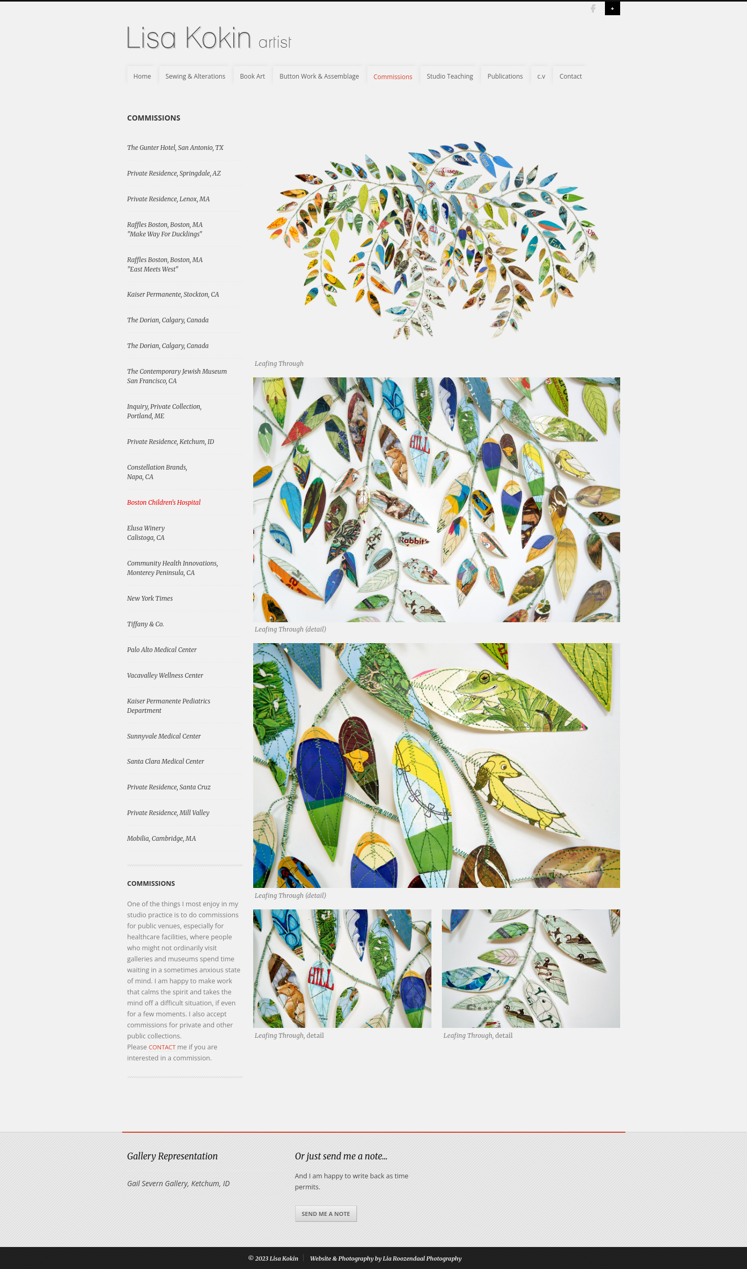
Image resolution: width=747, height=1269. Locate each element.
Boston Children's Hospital (164, 502)
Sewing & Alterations (195, 76)
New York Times (150, 598)
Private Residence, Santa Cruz (169, 787)
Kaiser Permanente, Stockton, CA (173, 294)
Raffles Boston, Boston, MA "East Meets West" (165, 264)
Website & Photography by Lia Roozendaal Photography (386, 1258)
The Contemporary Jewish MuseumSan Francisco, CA (177, 376)
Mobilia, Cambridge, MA (161, 838)
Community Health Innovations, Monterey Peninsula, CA (172, 568)
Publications (505, 76)
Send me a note (326, 1214)
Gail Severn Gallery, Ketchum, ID (178, 1183)
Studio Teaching (450, 76)
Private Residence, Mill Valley (168, 813)
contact (163, 1047)
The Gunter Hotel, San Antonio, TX (175, 147)
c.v (541, 76)
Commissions (393, 76)
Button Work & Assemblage (319, 76)
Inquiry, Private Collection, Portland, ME (164, 411)
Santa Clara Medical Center (165, 761)
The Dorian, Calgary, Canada (168, 320)
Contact (570, 76)
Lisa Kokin (188, 38)
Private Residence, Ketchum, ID (170, 442)
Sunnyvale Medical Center (164, 736)
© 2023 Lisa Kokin (273, 1258)
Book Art (252, 76)
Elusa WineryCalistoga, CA (146, 532)
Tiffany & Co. (145, 624)
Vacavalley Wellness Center (165, 675)
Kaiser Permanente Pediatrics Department (169, 705)
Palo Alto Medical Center (162, 650)
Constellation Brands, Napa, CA (157, 472)
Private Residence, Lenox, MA (168, 199)
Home (142, 76)
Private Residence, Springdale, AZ (174, 173)
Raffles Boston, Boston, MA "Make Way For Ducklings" (165, 229)
